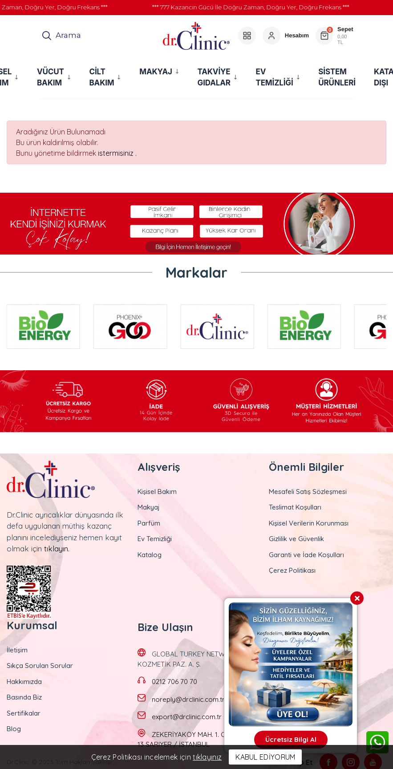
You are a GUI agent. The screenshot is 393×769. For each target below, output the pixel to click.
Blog (14, 728)
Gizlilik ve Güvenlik (296, 538)
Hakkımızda (24, 681)
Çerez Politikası (292, 570)
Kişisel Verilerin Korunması (308, 523)
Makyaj (149, 507)
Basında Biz (24, 697)
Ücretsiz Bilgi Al (290, 739)
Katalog (150, 554)
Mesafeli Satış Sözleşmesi (308, 491)
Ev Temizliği (155, 538)
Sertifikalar (24, 713)
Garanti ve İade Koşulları (306, 554)
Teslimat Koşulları (295, 507)
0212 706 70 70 (174, 681)
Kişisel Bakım (157, 491)
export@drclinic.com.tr (187, 716)
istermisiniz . (117, 153)
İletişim (17, 650)
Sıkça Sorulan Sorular (40, 665)
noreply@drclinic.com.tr (188, 699)
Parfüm (149, 523)
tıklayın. (56, 548)
